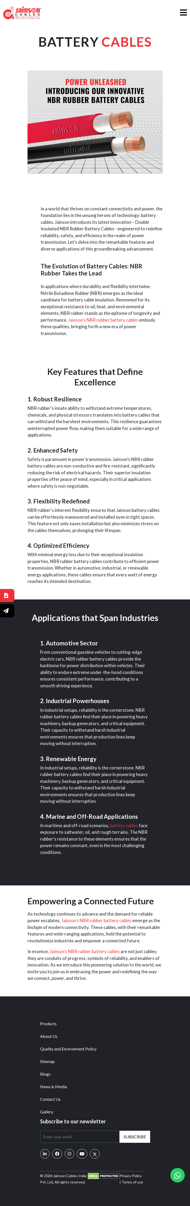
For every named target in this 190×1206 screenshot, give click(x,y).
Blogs (45, 1073)
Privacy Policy (131, 1175)
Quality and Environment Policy (68, 1048)
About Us (48, 1036)
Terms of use (132, 1182)
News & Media (53, 1086)
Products (48, 1023)
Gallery (46, 1111)
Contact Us (50, 1099)
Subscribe (135, 1136)
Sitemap (47, 1061)
